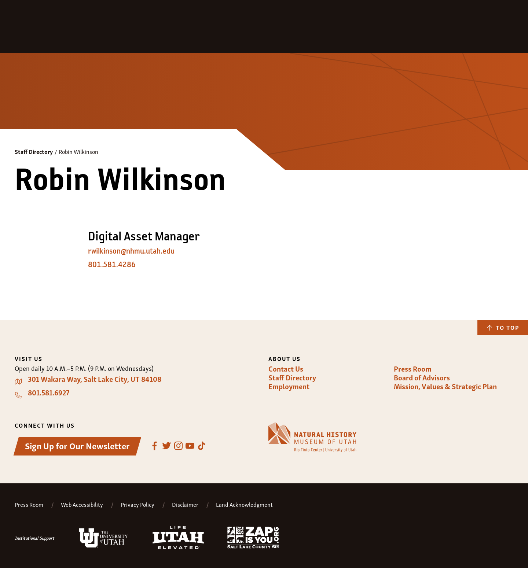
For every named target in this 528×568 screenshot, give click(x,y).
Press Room (413, 368)
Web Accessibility (82, 504)
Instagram (178, 446)
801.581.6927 (49, 392)
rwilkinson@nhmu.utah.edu (131, 251)
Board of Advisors (422, 377)
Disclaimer (185, 504)
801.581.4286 (112, 264)
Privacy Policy (137, 504)
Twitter (166, 446)
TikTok (202, 446)
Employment (288, 386)
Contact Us (285, 368)
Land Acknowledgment (244, 504)
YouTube (190, 446)
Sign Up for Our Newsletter (77, 445)
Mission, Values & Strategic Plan (445, 386)
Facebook (155, 446)
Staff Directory (34, 151)
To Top (507, 327)
